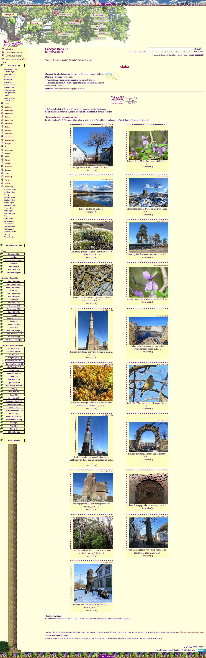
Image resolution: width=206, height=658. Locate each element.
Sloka (89, 60)
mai (133, 103)
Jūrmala (7, 101)
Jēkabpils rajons (9, 93)
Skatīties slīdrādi (52, 117)
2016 (98, 209)
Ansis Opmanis (163, 130)
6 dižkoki (91, 80)
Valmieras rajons (10, 232)
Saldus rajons (9, 221)
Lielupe (61, 86)
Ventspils (7, 234)
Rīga (5, 216)
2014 (105, 167)
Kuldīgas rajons (9, 192)
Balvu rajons (8, 74)
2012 (164, 161)
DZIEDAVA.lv (106, 4)
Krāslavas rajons (10, 189)
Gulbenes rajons (9, 90)
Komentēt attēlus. (70, 117)
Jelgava (6, 95)
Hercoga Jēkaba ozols (64, 77)
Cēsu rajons (8, 79)
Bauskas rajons (9, 77)
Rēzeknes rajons (9, 213)
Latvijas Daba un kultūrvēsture (56, 50)
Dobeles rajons (9, 87)
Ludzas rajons (9, 203)
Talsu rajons (8, 224)
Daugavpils (8, 82)
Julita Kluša (109, 126)
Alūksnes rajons (9, 72)
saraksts (13, 52)
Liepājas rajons (9, 197)
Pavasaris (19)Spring (131, 99)
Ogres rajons (8, 208)
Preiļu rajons (8, 211)
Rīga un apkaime (60, 60)
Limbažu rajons (9, 200)
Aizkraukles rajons (10, 69)
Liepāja (6, 195)
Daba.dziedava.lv (15, 59)
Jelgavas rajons (9, 98)
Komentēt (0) (91, 170)
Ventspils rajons (9, 237)
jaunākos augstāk (117, 103)
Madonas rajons (9, 205)
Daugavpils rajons (10, 85)
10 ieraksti (99, 83)
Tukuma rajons (9, 226)
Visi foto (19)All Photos (117, 99)
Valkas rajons (9, 229)
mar (129, 103)
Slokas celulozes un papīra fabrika (69, 89)
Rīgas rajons (8, 218)
